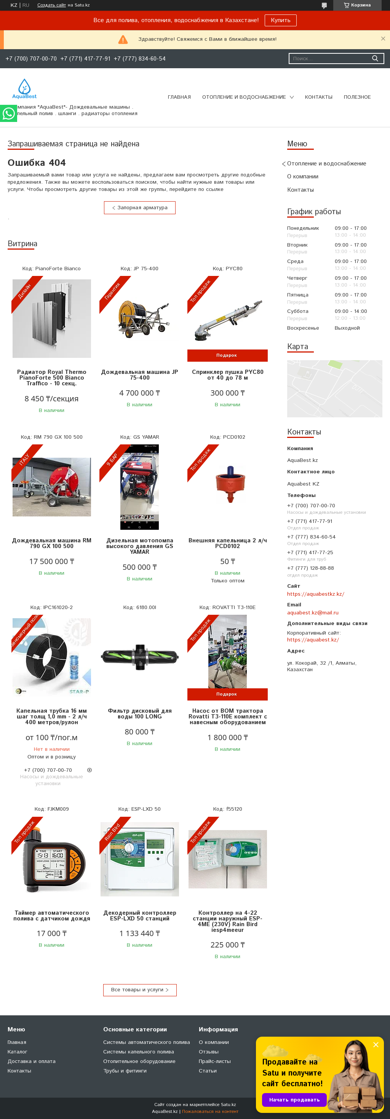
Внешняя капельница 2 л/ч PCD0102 (228, 543)
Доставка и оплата (32, 1061)
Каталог (17, 1052)
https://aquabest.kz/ (313, 640)
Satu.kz (228, 1104)
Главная (179, 97)
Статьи (208, 1071)
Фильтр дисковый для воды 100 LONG (140, 714)
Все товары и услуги (137, 990)
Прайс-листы (215, 1061)
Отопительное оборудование (139, 1061)
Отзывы (209, 1052)
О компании (302, 177)
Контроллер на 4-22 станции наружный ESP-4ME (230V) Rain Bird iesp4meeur (227, 921)
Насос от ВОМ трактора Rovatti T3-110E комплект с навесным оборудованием (228, 716)
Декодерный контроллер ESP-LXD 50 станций (139, 916)
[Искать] (375, 58)
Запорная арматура (142, 208)
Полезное (357, 97)
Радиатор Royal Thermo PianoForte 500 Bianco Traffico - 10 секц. (51, 377)
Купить (281, 20)
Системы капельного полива (138, 1052)
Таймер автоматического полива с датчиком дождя (51, 916)
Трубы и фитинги (125, 1071)
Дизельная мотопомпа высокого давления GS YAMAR (139, 546)
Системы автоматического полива (146, 1042)
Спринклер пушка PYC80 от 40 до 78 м (228, 375)
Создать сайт (51, 5)
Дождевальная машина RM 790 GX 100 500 (51, 543)
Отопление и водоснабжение (244, 97)
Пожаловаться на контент (210, 1111)
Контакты (318, 97)
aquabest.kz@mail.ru (313, 613)
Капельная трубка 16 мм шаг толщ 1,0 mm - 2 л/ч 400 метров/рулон (51, 716)
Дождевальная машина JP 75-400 (139, 375)
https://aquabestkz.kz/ (315, 594)
